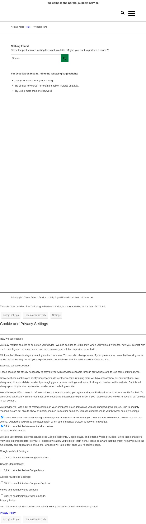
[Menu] (130, 13)
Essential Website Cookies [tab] (15, 365)
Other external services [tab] (13, 430)
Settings (56, 315)
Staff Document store (22, 145)
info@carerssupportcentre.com (28, 213)
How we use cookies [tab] (11, 338)
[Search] (121, 13)
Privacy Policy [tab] (8, 500)
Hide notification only (35, 315)
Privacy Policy (8, 512)
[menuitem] (121, 13)
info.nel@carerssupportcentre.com (30, 273)
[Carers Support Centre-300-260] (60, 13)
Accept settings (11, 315)
